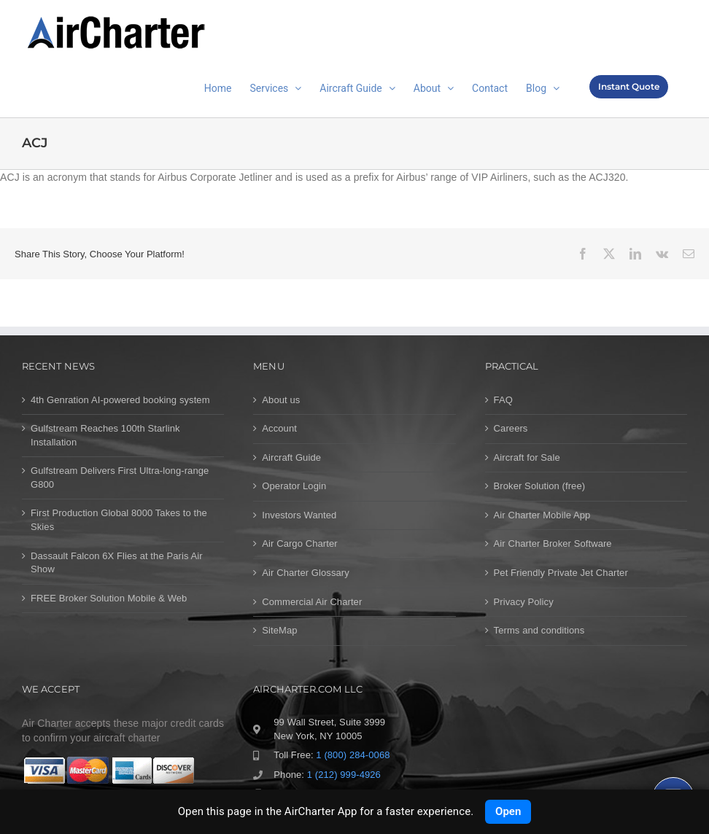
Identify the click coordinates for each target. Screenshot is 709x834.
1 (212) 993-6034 (332, 793)
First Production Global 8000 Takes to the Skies (119, 519)
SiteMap (279, 630)
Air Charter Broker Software (553, 543)
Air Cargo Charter (299, 543)
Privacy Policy (524, 601)
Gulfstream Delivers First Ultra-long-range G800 (120, 477)
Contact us (326, 813)
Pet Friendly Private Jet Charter (561, 572)
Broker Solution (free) (540, 485)
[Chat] (673, 798)
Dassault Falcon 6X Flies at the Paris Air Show (117, 562)
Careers (511, 428)
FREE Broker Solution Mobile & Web (109, 598)
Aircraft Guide (291, 457)
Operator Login (294, 485)
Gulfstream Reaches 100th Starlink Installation (105, 435)
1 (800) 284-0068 (353, 754)
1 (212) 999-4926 (344, 774)
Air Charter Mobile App (542, 515)
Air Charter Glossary (305, 572)
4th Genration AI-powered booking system (120, 399)
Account (279, 428)
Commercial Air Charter (312, 601)
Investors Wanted (299, 515)
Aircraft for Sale (527, 457)
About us (281, 399)
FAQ (503, 399)
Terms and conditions (539, 630)
